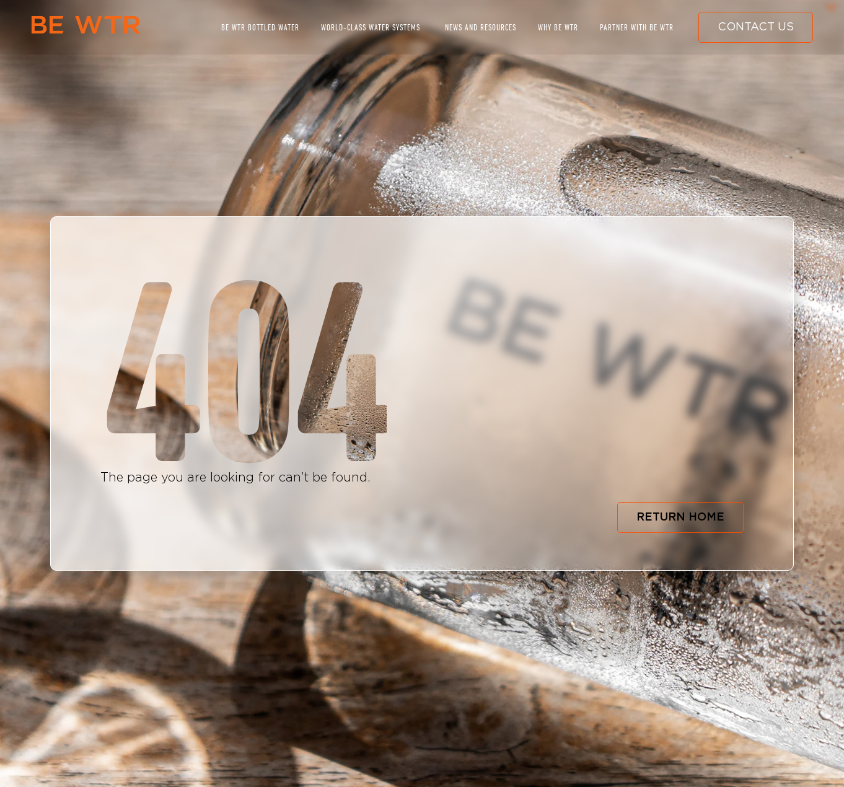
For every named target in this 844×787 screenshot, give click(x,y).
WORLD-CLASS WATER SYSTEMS (370, 27)
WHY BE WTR (558, 27)
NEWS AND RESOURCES (480, 27)
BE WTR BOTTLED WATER (260, 27)
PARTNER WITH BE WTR (637, 27)
